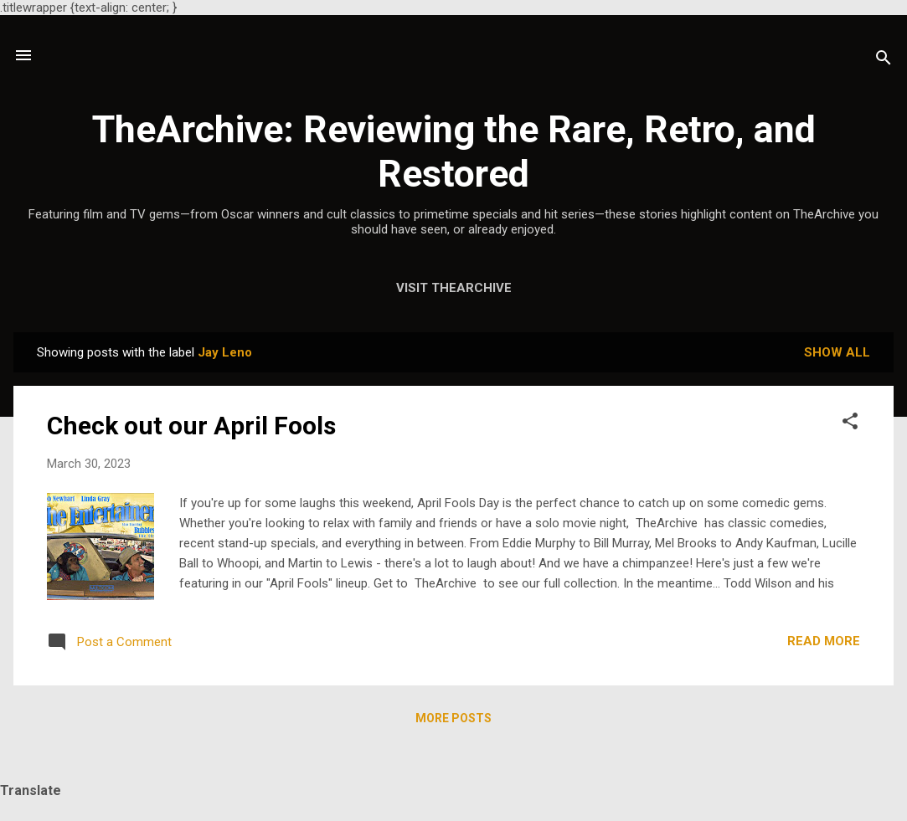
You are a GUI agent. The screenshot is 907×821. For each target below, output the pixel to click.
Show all (837, 352)
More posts (453, 718)
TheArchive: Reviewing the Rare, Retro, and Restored (454, 151)
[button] (850, 424)
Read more (823, 641)
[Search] (884, 60)
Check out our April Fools (191, 425)
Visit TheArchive (454, 287)
